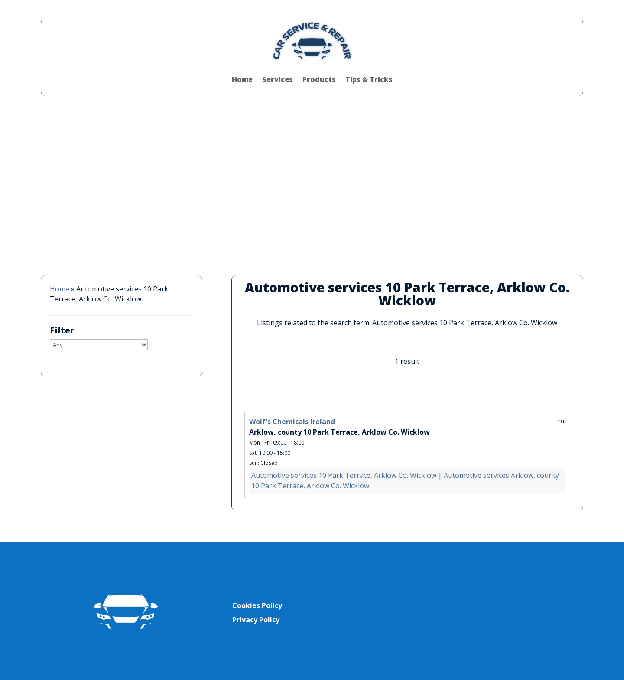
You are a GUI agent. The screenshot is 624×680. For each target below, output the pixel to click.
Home (242, 79)
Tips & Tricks (369, 79)
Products (319, 79)
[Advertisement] (312, 179)
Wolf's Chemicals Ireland (292, 421)
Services (277, 79)
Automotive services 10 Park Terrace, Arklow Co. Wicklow (343, 475)
